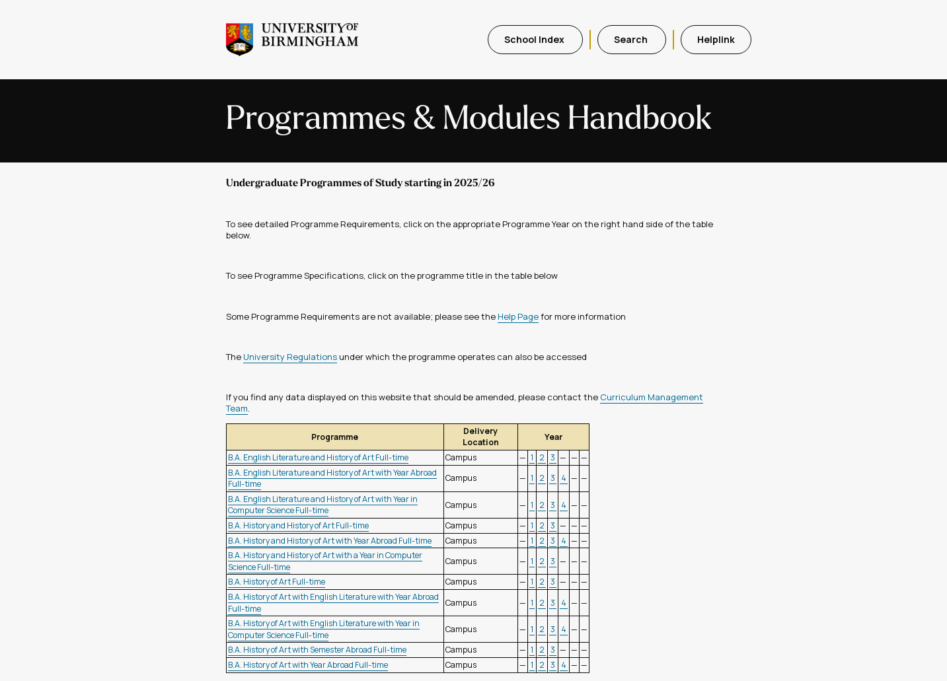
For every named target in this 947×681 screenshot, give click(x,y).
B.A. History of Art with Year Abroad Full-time (308, 664)
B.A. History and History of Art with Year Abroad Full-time (330, 540)
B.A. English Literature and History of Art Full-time (318, 457)
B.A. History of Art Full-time (276, 581)
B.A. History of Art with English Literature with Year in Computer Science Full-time (324, 629)
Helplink (716, 39)
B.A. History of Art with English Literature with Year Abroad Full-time (333, 602)
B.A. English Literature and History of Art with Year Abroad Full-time (332, 478)
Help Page (518, 316)
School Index (535, 39)
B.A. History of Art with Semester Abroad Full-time (317, 649)
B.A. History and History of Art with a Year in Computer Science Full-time (325, 561)
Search (632, 39)
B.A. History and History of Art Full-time (298, 525)
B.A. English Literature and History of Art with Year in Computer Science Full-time (323, 505)
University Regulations (290, 357)
